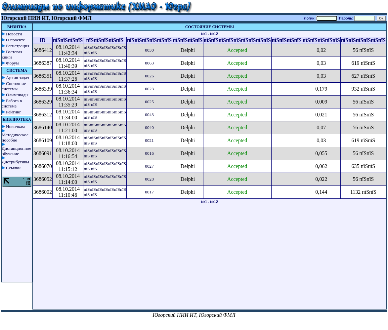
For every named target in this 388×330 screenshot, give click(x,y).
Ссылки (13, 167)
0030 (149, 50)
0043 (149, 114)
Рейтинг (13, 111)
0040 (149, 127)
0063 (149, 63)
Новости (14, 33)
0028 (149, 179)
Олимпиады (17, 94)
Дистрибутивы (15, 161)
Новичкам (15, 126)
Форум (12, 63)
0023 (149, 88)
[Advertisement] (209, 263)
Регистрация (17, 45)
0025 (149, 101)
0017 (149, 191)
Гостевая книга (12, 54)
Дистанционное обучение (16, 151)
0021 (149, 140)
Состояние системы (14, 86)
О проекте (15, 39)
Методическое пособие (15, 137)
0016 (149, 153)
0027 (149, 166)
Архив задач (17, 77)
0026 (149, 75)
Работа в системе (12, 103)
